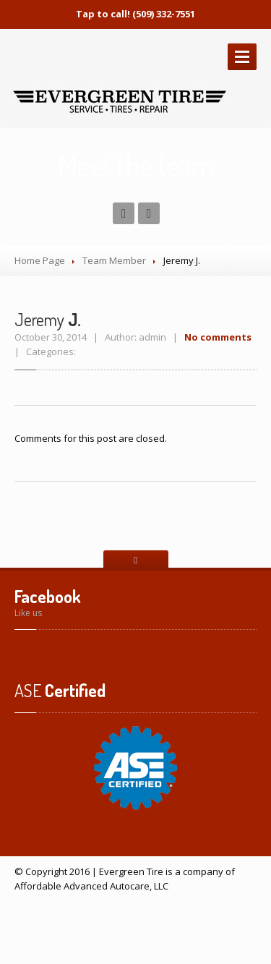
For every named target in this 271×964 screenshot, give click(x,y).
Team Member (114, 260)
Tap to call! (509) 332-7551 (135, 13)
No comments (217, 337)
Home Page (39, 260)
